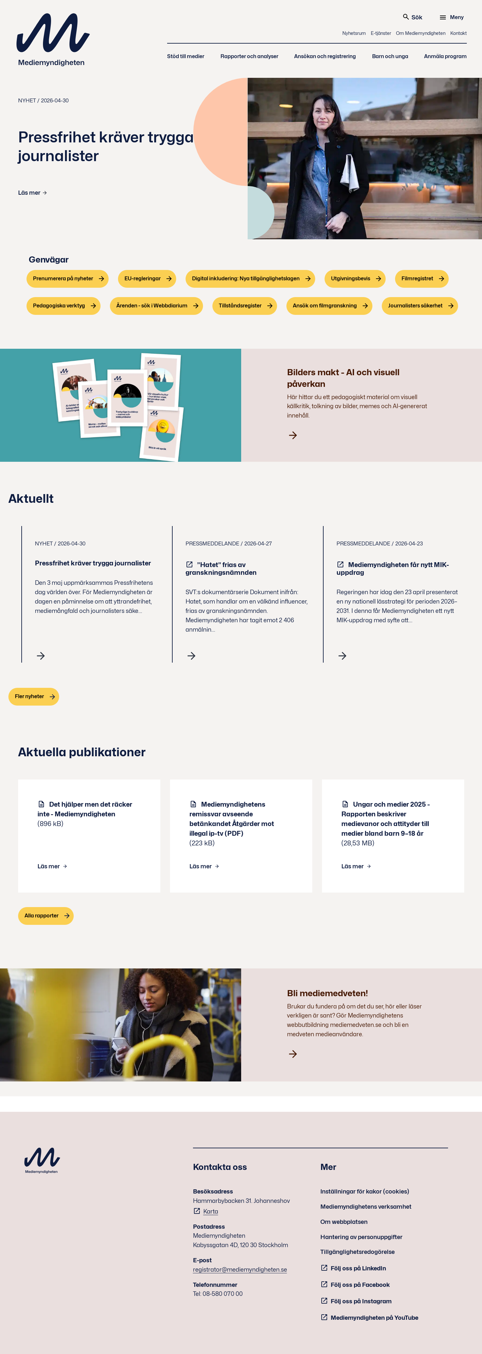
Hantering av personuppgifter (361, 1237)
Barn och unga (390, 56)
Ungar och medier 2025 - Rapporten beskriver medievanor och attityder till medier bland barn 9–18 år (385, 819)
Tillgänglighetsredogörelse (357, 1251)
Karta (210, 1211)
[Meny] (452, 17)
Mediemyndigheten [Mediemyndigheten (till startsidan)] (53, 39)
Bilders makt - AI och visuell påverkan (343, 377)
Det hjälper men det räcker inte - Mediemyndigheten (84, 809)
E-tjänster (381, 33)
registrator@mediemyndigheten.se (240, 1269)
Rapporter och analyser (249, 56)
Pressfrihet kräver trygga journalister (93, 563)
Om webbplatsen (344, 1221)
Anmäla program (445, 56)
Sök (412, 17)
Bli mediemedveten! (327, 993)
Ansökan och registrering (325, 56)
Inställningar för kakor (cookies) (364, 1191)
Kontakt (458, 33)
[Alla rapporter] (46, 916)
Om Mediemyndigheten (420, 33)
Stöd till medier (185, 56)
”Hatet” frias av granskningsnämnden (222, 568)
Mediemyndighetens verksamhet (366, 1206)
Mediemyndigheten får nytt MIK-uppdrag (393, 568)
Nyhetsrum (354, 33)
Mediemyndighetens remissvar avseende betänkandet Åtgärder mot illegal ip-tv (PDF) (231, 819)
